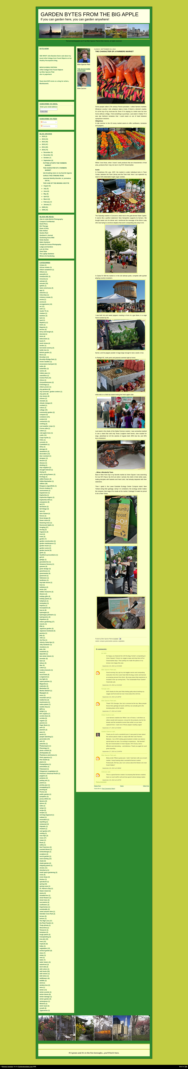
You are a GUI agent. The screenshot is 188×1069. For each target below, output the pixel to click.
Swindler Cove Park (46, 914)
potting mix (43, 780)
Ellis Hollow (44, 231)
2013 (43, 142)
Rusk (41, 842)
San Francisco (44, 847)
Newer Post (97, 786)
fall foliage (43, 509)
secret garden (44, 856)
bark (41, 318)
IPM (41, 626)
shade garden (44, 863)
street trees (43, 900)
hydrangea (43, 612)
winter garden (44, 999)
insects (42, 624)
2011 (43, 147)
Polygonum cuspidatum (48, 771)
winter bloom (44, 994)
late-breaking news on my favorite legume (57, 173)
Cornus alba (44, 428)
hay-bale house (45, 582)
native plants (44, 704)
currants (42, 442)
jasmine (42, 633)
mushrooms (44, 702)
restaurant (43, 824)
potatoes (43, 778)
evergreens (43, 502)
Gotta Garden (44, 240)
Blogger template (7, 1066)
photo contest (44, 750)
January (46, 204)
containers (43, 417)
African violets (45, 267)
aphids (42, 286)
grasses (42, 566)
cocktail (42, 405)
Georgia (103, 688)
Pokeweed (43, 769)
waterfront (43, 964)
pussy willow (44, 799)
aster (41, 309)
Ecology (42, 477)
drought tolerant (45, 470)
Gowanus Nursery (46, 564)
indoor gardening (45, 622)
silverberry (43, 870)
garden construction (46, 541)
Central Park (44, 378)
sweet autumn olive (46, 911)
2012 (43, 144)
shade (42, 861)
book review (44, 343)
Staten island (44, 891)
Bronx (42, 355)
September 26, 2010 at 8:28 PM (111, 697)
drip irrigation (44, 467)
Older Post (146, 786)
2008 (43, 210)
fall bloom (43, 506)
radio (41, 806)
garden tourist (44, 550)
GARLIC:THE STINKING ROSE (53, 176)
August (46, 186)
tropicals (43, 944)
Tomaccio (43, 930)
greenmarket (108, 641)
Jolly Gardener (45, 644)
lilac (41, 665)
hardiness (43, 580)
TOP (186, 1066)
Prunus (42, 792)
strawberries (44, 895)
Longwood (43, 677)
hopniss (42, 605)
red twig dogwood (46, 815)
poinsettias (43, 766)
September (47, 160)
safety (42, 845)
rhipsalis (42, 826)
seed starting (44, 859)
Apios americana (45, 288)
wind (41, 983)
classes (42, 398)
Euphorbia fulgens (46, 497)
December (47, 152)
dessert (42, 460)
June (45, 191)
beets (41, 325)
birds (41, 336)
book (41, 341)
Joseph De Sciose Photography (50, 244)
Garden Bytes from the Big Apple (90, 14)
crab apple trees (45, 433)
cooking (42, 424)
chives (42, 380)
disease (42, 463)
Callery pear (44, 373)
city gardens (44, 389)
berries (42, 329)
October (46, 158)
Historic (42, 594)
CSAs (41, 440)
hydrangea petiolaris (47, 615)
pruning (42, 789)
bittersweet (43, 339)
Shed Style (43, 251)
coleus (42, 408)
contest (42, 419)
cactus (42, 371)
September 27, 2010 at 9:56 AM (111, 728)
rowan (42, 840)
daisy (41, 447)
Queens (42, 801)
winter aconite (44, 992)
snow (41, 875)
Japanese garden (45, 628)
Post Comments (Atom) (108, 788)
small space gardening (47, 872)
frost (41, 534)
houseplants (44, 608)
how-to (42, 610)
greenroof (43, 576)
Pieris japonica (45, 757)
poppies (42, 776)
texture (42, 918)
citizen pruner (44, 387)
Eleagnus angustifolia (47, 486)
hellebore (43, 587)
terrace (42, 916)
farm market (44, 513)
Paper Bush (44, 725)
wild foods (43, 971)
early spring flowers (46, 474)
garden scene (44, 548)
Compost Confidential (47, 221)
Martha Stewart (45, 691)
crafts (42, 435)
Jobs (41, 638)
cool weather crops (46, 426)
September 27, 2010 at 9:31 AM (111, 711)
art (40, 306)
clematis (42, 401)
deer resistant (44, 456)
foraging (42, 527)
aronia (42, 302)
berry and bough (45, 332)
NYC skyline (44, 714)
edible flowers (44, 479)
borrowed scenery (46, 348)
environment (44, 490)
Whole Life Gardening (47, 256)
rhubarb (42, 829)
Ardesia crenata (45, 297)
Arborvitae (43, 295)
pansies (42, 723)
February (47, 202)
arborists (43, 293)
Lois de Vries (44, 249)
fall (41, 504)
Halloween (43, 578)
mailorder (43, 686)
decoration (43, 454)
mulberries (43, 700)
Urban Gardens (106, 715)
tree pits (42, 939)
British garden (44, 352)
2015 (43, 136)
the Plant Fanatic (45, 923)
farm (41, 511)
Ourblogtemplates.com (25, 1066)
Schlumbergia (44, 852)
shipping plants (45, 865)
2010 (43, 150)
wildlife (42, 980)
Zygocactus (44, 1010)
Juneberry (43, 647)
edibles (42, 483)
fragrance (43, 532)
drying (42, 472)
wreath (42, 1008)
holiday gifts (44, 596)
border (42, 345)
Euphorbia (43, 495)
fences (42, 516)
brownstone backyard (47, 364)
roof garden (44, 831)
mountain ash (44, 697)
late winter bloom (45, 656)
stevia (42, 893)
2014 (43, 139)
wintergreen (44, 1001)
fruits (41, 536)
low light (42, 679)
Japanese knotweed (46, 631)
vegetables (121, 641)
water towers (44, 962)
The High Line (44, 921)
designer (43, 458)
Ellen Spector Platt (107, 669)
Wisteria (42, 1003)
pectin (42, 734)
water (41, 960)
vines (41, 953)
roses (41, 838)
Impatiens (43, 619)
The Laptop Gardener (47, 254)
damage (42, 449)
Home (121, 786)
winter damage (45, 997)
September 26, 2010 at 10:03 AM (112, 666)
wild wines (43, 976)
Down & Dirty (44, 228)
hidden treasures (45, 592)
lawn (41, 661)
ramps (42, 808)
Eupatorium (44, 493)
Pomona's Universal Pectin (49, 773)
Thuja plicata (44, 925)
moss (41, 695)
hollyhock (43, 601)
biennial (42, 334)
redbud (42, 817)
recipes (42, 812)
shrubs (42, 868)
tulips (41, 946)
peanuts (115, 641)
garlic (41, 553)
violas (42, 955)
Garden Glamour (106, 731)
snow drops (44, 877)
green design (44, 569)
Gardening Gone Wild (47, 238)
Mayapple (43, 693)
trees (41, 941)
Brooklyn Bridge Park (47, 359)
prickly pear (44, 785)
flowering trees (45, 523)
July (45, 188)
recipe (42, 810)
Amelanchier (44, 276)
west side (43, 967)
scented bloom (45, 849)
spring (42, 884)
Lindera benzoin (45, 670)
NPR (41, 709)
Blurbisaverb (44, 83)
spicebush (43, 882)
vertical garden (45, 950)
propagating (44, 787)
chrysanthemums (45, 382)
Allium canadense (46, 270)
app (41, 290)
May (45, 194)
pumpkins (43, 796)
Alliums (42, 272)
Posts (44, 122)
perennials (43, 739)
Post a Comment (101, 782)
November (47, 155)
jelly (41, 635)
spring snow (44, 886)
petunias (42, 744)
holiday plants (44, 599)
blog (55, 60)
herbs (42, 589)
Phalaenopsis (44, 746)
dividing (42, 465)
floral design (44, 518)
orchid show (44, 716)
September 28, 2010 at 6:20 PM (111, 780)
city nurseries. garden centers (50, 391)
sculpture (43, 854)
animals (42, 281)
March (46, 199)
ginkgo (42, 559)
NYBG (42, 711)
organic (42, 721)
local (41, 672)
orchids (42, 718)
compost (102, 641)
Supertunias (44, 907)
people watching (45, 737)
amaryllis (43, 274)
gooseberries (44, 562)
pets (41, 741)
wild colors (43, 969)
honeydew (43, 603)
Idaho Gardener (45, 242)
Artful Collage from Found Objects (51, 70)
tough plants (44, 934)
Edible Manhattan (45, 481)
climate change (45, 403)
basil (41, 320)
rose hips (43, 835)
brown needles (45, 361)
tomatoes (43, 932)
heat (41, 585)
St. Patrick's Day (45, 888)
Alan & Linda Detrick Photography (51, 219)
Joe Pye (42, 640)
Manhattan (43, 688)
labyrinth (43, 654)
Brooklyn (43, 357)
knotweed (43, 651)
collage (42, 410)
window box (44, 985)
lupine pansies (45, 681)
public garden (44, 794)
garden (42, 539)
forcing (42, 529)
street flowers (44, 898)
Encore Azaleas (45, 488)
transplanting (44, 937)
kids (41, 649)
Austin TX (43, 311)
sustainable (43, 909)
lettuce (42, 663)
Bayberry (43, 322)
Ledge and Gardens (46, 247)
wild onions (43, 974)
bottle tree (43, 350)
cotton (42, 431)
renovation (43, 819)
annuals (42, 283)
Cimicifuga (43, 385)
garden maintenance (47, 543)
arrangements (44, 304)
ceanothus (43, 375)
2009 (43, 207)
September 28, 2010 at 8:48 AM (111, 768)
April (45, 196)
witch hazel (43, 1006)
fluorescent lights (46, 525)
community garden (46, 412)
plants (42, 762)
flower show (44, 520)
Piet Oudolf (43, 760)
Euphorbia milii (45, 500)
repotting (43, 822)
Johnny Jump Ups (46, 642)
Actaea (42, 265)
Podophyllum (44, 764)
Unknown (104, 772)
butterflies (43, 368)
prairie (42, 783)
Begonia (42, 327)
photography (44, 753)
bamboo (42, 316)
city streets (43, 396)
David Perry (44, 224)
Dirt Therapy (44, 226)
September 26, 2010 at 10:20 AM (112, 685)
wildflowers (43, 978)
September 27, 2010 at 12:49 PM (112, 751)
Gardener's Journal (46, 235)
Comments (45, 126)
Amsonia (43, 279)
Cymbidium (43, 444)
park (41, 727)
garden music (44, 546)
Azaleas (42, 313)
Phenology (43, 748)
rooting (42, 833)
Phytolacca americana (47, 755)
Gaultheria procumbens (48, 555)
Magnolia (43, 684)
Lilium (42, 667)
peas (41, 732)
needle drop (44, 707)
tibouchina (43, 928)
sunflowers (43, 905)
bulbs (41, 366)
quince (42, 803)
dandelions (43, 451)
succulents (43, 902)
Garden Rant (44, 233)
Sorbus (42, 879)
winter (42, 990)
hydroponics (44, 617)
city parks (43, 394)
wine (41, 987)
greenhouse (44, 571)
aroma (42, 299)
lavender (42, 658)
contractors (43, 421)
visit (41, 957)
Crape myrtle (44, 438)
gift (41, 557)
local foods (43, 674)
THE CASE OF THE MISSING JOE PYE (56, 183)
